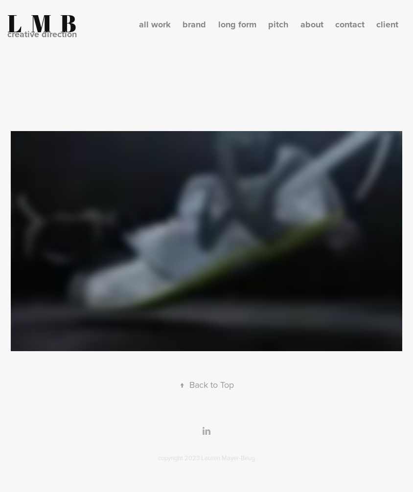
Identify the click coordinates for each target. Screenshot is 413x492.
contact (350, 24)
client (387, 24)
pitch (278, 24)
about (311, 24)
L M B (41, 23)
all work (155, 24)
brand (194, 24)
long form (237, 24)
